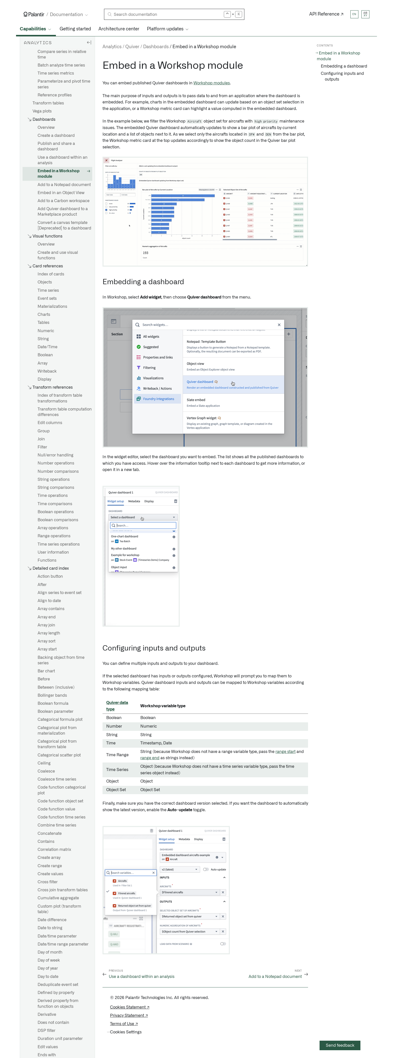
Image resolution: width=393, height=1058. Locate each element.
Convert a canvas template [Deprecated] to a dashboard (64, 225)
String (43, 339)
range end (149, 758)
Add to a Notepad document (64, 185)
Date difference (52, 920)
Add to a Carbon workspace (63, 201)
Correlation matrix (54, 850)
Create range (50, 866)
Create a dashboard (56, 136)
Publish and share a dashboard (56, 146)
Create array (49, 858)
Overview (46, 128)
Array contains (51, 609)
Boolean (45, 355)
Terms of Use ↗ (124, 1024)
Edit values (48, 1047)
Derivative (47, 1015)
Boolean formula (53, 703)
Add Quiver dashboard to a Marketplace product (63, 211)
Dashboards (156, 47)
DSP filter (46, 1031)
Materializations (52, 307)
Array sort (46, 641)
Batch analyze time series (61, 65)
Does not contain (53, 1023)
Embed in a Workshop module (58, 174)
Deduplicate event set (58, 985)
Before (44, 679)
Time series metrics (56, 73)
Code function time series (61, 817)
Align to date (49, 601)
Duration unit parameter (60, 1039)
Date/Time (47, 347)
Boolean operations (56, 512)
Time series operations (59, 544)
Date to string (50, 928)
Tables (43, 323)
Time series (48, 290)
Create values (50, 874)
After (42, 585)
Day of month (50, 952)
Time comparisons (55, 504)
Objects (45, 282)
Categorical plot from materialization (57, 730)
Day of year (48, 968)
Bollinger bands (52, 695)
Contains (46, 842)
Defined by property (56, 993)
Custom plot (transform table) (59, 909)
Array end (47, 617)
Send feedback (340, 1045)
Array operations (53, 528)
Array (42, 363)
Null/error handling (55, 455)
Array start (47, 649)
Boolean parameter (55, 712)
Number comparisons (58, 471)
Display (44, 379)
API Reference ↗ (326, 14)
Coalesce (46, 771)
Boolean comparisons (58, 520)
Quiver (132, 47)
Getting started (75, 29)
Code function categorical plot (62, 790)
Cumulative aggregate (58, 898)
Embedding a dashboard (344, 66)
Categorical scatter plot (59, 755)
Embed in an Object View (61, 193)
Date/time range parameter (63, 944)
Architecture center (119, 29)
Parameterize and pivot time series (64, 84)
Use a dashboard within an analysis (62, 160)
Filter (42, 447)
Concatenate (50, 834)
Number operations (56, 463)
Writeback (47, 371)
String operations (54, 480)
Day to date (48, 977)
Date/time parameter (57, 936)
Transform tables (48, 103)
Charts (44, 315)
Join (41, 439)
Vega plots (42, 111)
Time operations (53, 496)
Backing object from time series (61, 660)
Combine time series (57, 825)
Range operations (54, 536)
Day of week (49, 960)
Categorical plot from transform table (57, 744)
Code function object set (60, 801)
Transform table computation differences (65, 412)
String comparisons (56, 488)
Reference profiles (55, 95)
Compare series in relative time (62, 54)
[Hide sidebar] (88, 42)
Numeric (46, 331)
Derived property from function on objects (58, 1003)
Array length (49, 633)
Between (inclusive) (56, 687)
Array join (46, 625)
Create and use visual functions (58, 255)
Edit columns (50, 423)
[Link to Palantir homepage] (34, 14)
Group (44, 431)
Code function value (56, 809)
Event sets (47, 299)
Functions (47, 560)
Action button (50, 576)
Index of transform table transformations (60, 398)
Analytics (112, 47)
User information (53, 552)
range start (285, 752)
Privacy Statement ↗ (129, 1016)
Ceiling (44, 763)
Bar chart (46, 671)
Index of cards (51, 274)
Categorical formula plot (60, 720)
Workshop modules (211, 83)
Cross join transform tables (63, 890)
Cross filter (48, 882)
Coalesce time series (57, 779)
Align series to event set (59, 593)
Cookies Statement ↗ (129, 1007)
